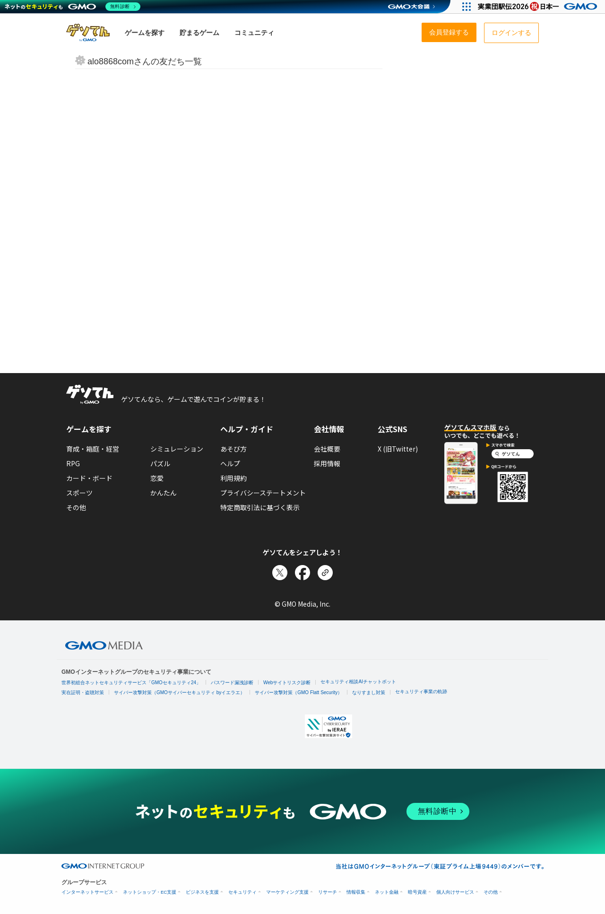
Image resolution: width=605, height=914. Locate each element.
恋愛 (157, 478)
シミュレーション (176, 448)
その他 (76, 507)
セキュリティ (242, 892)
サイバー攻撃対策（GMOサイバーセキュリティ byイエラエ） (179, 692)
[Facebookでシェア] (302, 572)
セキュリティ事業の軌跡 (421, 691)
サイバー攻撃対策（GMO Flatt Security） (298, 692)
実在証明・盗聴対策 (82, 692)
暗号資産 (417, 892)
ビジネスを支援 (202, 892)
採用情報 (327, 463)
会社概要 (327, 448)
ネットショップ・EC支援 (149, 892)
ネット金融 (386, 892)
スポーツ (79, 492)
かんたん (163, 492)
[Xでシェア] (279, 572)
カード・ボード (89, 478)
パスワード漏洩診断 (232, 682)
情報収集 (355, 892)
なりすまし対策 (368, 692)
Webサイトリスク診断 (287, 682)
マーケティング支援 (287, 892)
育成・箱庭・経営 (92, 448)
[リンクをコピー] (325, 572)
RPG (73, 463)
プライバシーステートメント (263, 492)
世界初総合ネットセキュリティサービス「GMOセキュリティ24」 (131, 682)
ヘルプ (230, 463)
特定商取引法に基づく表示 (260, 507)
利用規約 (233, 478)
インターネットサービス (87, 892)
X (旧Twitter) (398, 448)
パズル (160, 463)
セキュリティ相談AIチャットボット (358, 681)
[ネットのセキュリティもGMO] (72, 6)
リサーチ (327, 892)
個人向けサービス (455, 892)
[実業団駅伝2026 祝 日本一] (539, 6)
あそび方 (233, 448)
